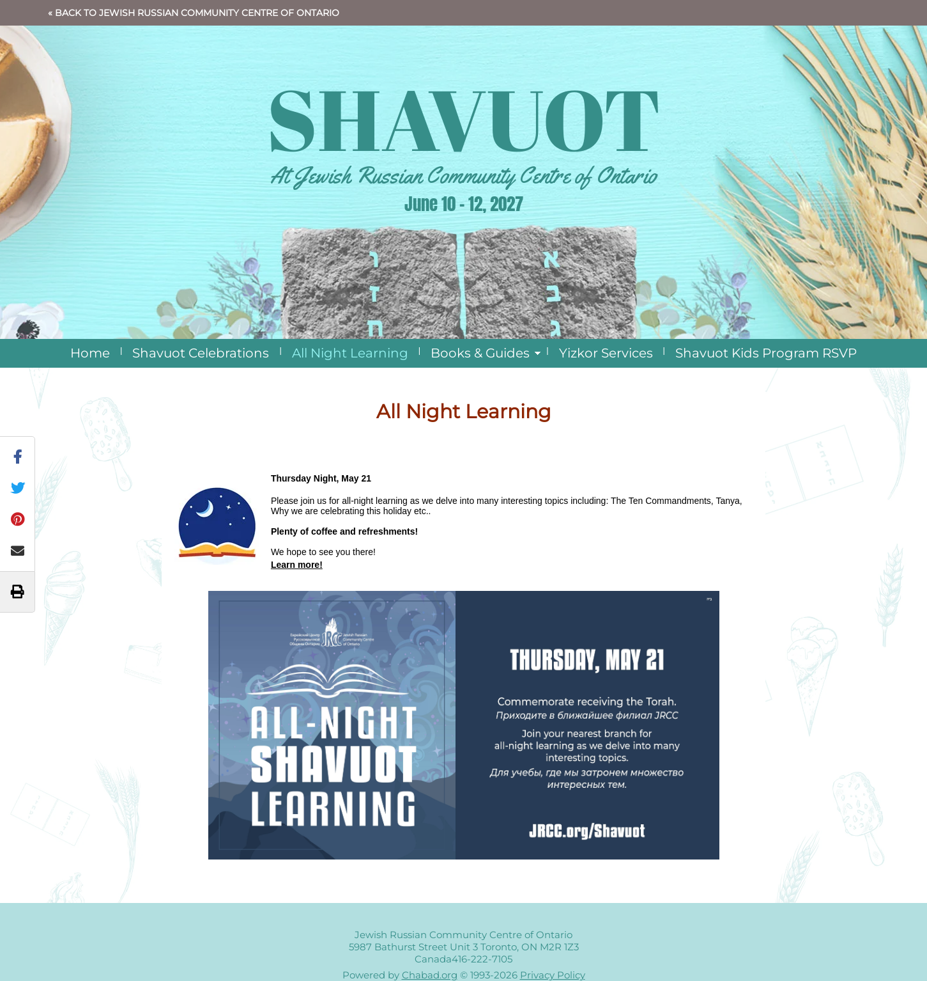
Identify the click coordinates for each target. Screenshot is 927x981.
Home (90, 353)
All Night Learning (350, 353)
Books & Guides (480, 353)
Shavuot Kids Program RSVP (766, 353)
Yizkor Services (606, 353)
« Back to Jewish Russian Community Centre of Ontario (193, 13)
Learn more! (297, 565)
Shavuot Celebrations (200, 353)
